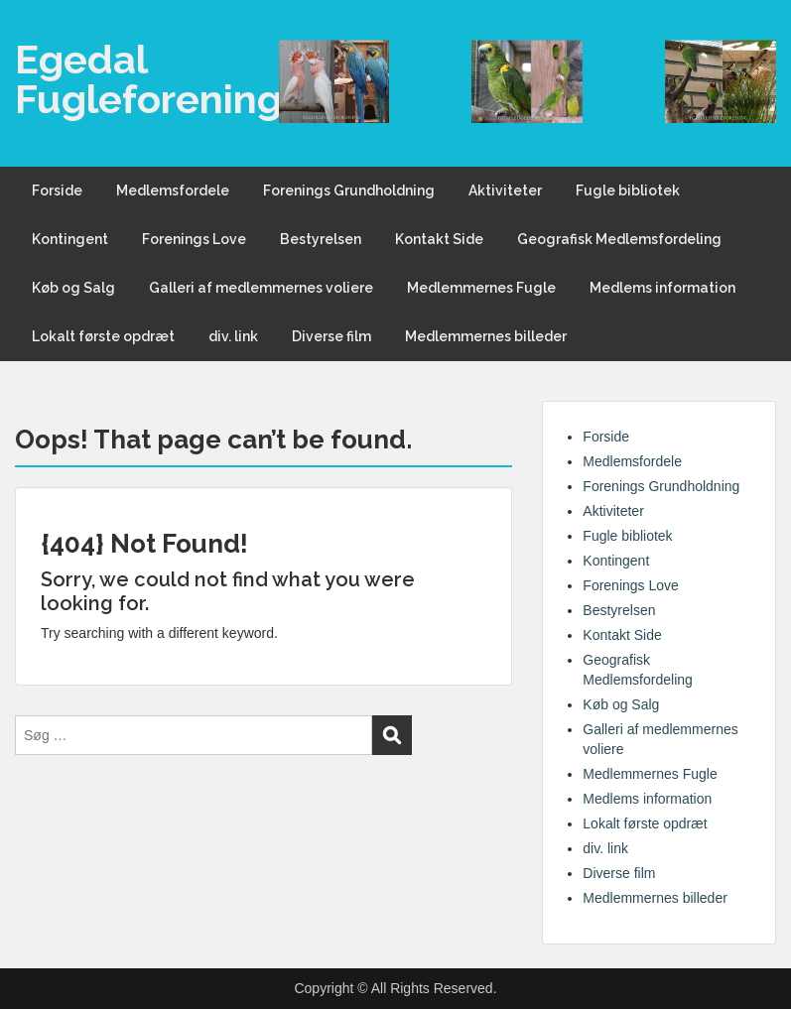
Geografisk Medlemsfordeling (619, 239)
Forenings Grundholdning (349, 190)
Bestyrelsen (320, 239)
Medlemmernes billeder (486, 336)
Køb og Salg (73, 288)
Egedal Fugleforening (148, 79)
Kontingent (70, 239)
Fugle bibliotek (628, 190)
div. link (233, 336)
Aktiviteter (505, 190)
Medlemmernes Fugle (481, 288)
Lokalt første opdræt (103, 336)
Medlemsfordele (172, 190)
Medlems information (662, 288)
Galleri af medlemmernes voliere (261, 288)
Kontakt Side (439, 239)
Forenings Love (194, 239)
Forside (57, 190)
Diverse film (331, 336)
